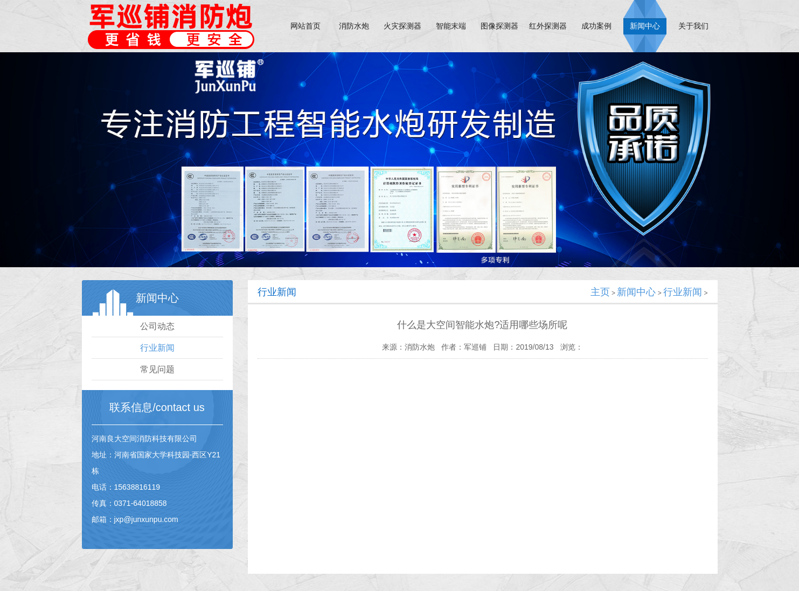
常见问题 (157, 369)
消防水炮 (354, 26)
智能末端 (451, 26)
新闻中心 (645, 26)
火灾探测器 (402, 26)
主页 (600, 292)
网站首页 (305, 26)
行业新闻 (157, 347)
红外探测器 (548, 26)
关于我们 (693, 26)
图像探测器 (499, 26)
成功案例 (596, 26)
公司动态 (157, 326)
